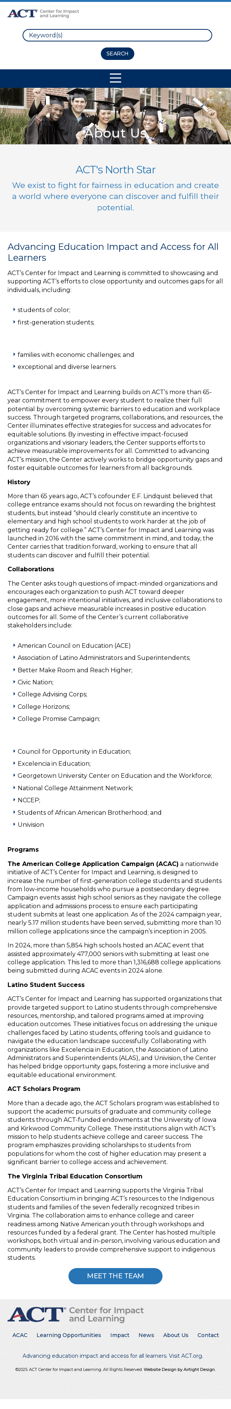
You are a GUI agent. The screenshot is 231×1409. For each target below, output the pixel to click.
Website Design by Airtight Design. (180, 1369)
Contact (208, 1335)
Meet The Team (115, 1276)
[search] (117, 35)
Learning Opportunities (68, 1335)
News (146, 1335)
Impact (119, 1335)
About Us (175, 1335)
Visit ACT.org (185, 1355)
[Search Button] (117, 53)
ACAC (19, 1335)
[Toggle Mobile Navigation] (115, 78)
